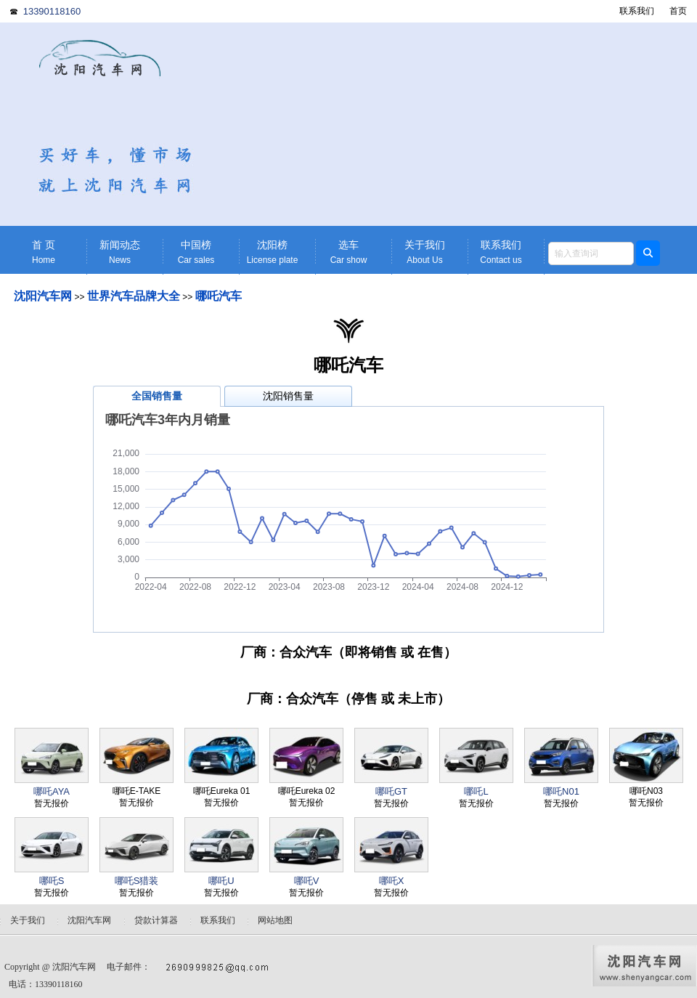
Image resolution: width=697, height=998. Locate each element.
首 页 (43, 252)
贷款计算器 (156, 920)
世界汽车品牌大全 (133, 296)
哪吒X (391, 880)
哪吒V (306, 880)
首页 (678, 11)
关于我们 (424, 252)
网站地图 (275, 920)
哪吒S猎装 (137, 880)
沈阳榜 (272, 252)
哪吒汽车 (218, 296)
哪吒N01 (561, 791)
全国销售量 (156, 396)
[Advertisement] (461, 124)
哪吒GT (391, 791)
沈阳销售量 (288, 396)
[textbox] (591, 253)
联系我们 (636, 11)
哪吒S (52, 880)
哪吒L (476, 791)
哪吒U (221, 880)
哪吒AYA (51, 791)
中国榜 (196, 252)
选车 (348, 252)
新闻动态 (119, 252)
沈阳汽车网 (43, 296)
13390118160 (52, 11)
